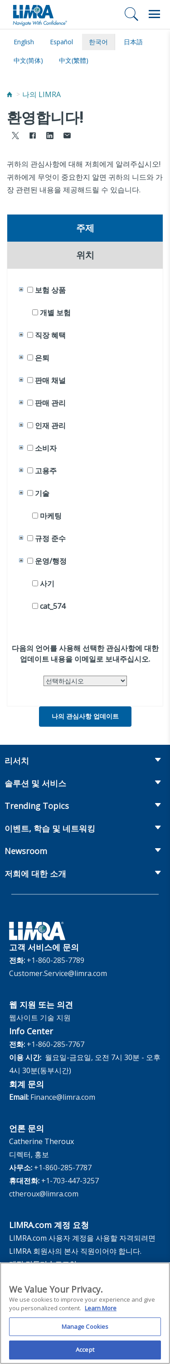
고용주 (46, 471)
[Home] (9, 94)
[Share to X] (15, 136)
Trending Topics (37, 805)
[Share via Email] (67, 136)
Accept (85, 1354)
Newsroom (26, 850)
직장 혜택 (50, 335)
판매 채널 (50, 380)
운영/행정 (51, 561)
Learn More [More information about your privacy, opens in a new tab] (101, 1312)
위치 (85, 255)
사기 (47, 584)
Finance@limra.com (62, 1097)
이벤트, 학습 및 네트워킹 (50, 828)
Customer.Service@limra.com (58, 973)
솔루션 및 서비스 (35, 783)
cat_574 (52, 606)
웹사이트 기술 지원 (40, 1018)
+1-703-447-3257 (70, 1181)
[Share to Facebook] (32, 136)
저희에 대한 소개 (35, 873)
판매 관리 (50, 403)
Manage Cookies (85, 1330)
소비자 (46, 448)
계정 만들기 (28, 1264)
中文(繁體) (73, 60)
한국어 (98, 41)
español (61, 41)
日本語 (133, 41)
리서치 (17, 760)
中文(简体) (28, 60)
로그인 (66, 1264)
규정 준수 (50, 538)
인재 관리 (50, 425)
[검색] (131, 14)
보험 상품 (50, 290)
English (24, 41)
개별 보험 (55, 313)
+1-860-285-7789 (55, 960)
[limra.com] (39, 14)
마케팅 (51, 516)
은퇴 (42, 358)
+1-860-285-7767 (55, 1044)
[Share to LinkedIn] (49, 136)
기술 (42, 493)
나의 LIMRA (41, 94)
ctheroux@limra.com (43, 1194)
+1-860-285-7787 (63, 1167)
